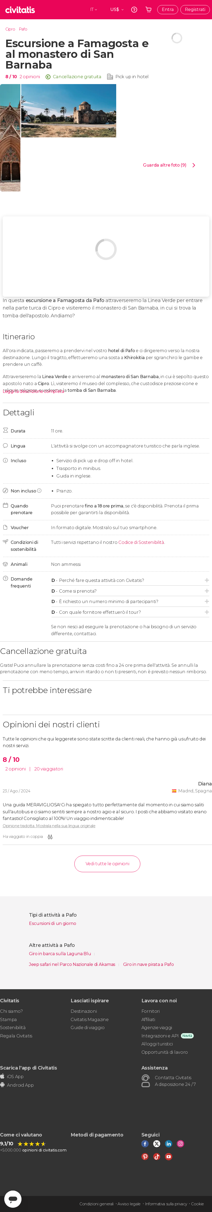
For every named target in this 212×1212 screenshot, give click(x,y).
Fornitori (150, 1011)
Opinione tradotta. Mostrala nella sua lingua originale (49, 826)
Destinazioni (84, 1011)
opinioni (31, 76)
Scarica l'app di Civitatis (28, 1068)
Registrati (195, 9)
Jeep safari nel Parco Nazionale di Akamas (72, 964)
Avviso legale (129, 1204)
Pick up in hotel (132, 76)
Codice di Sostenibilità (141, 542)
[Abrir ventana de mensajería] (12, 1199)
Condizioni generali (96, 1204)
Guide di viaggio (87, 1027)
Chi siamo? (11, 1011)
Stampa (8, 1019)
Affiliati (148, 1019)
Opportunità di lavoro (164, 1052)
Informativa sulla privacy (166, 1204)
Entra (168, 9)
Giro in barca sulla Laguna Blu (60, 953)
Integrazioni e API (160, 1035)
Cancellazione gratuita (77, 76)
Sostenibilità (13, 1027)
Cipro (10, 29)
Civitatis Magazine (89, 1019)
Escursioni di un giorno (52, 923)
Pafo (23, 29)
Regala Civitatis (16, 1035)
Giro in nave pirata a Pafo (148, 964)
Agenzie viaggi (156, 1027)
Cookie (197, 1204)
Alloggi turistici (157, 1044)
